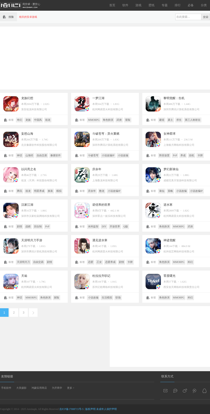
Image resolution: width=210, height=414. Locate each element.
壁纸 (151, 5)
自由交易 (42, 155)
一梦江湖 (98, 98)
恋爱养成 (110, 262)
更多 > (70, 387)
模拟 (59, 190)
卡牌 (200, 155)
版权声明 (90, 409)
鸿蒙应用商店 (39, 387)
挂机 (191, 155)
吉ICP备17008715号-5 (71, 409)
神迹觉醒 (170, 240)
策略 (170, 190)
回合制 (38, 226)
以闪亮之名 (28, 169)
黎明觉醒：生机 (174, 98)
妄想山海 (27, 133)
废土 (170, 119)
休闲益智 (93, 226)
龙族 (28, 119)
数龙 (101, 190)
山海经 (29, 155)
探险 (56, 297)
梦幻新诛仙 (171, 169)
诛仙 (161, 190)
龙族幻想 (27, 98)
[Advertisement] (103, 58)
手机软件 (6, 387)
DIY (104, 226)
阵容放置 (164, 155)
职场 (118, 297)
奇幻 (19, 119)
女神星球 (170, 133)
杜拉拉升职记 (101, 275)
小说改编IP (108, 155)
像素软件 (55, 155)
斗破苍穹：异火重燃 (105, 133)
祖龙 (47, 119)
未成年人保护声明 (106, 409)
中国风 (38, 119)
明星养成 (39, 190)
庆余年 (96, 169)
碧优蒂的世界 (101, 204)
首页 (112, 5)
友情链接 (7, 376)
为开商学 (57, 387)
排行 (178, 5)
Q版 (125, 226)
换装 (50, 190)
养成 (183, 155)
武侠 (119, 119)
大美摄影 (21, 387)
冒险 (127, 119)
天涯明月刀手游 (31, 240)
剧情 (19, 226)
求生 (179, 119)
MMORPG (93, 119)
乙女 (99, 262)
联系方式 (167, 376)
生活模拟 (107, 297)
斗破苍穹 (93, 155)
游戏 (138, 5)
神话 (19, 155)
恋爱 (90, 262)
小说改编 (123, 155)
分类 (204, 5)
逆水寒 (168, 204)
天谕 (24, 275)
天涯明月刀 (23, 262)
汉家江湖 (27, 204)
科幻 (190, 262)
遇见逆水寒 (99, 240)
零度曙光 (170, 275)
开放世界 (115, 226)
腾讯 (19, 190)
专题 (165, 5)
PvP (175, 155)
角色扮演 (108, 119)
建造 (161, 119)
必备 (191, 5)
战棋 (28, 226)
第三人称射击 (192, 119)
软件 (125, 5)
